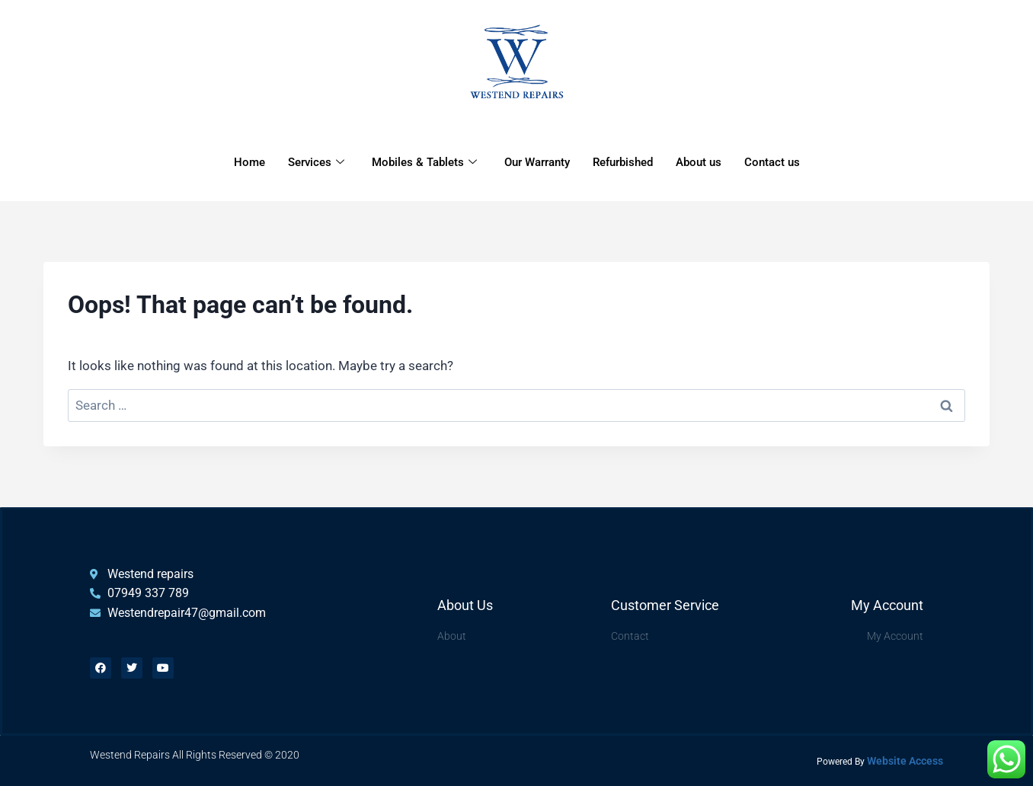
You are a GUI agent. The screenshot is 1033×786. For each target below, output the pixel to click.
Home (249, 162)
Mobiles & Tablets (424, 162)
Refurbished (623, 162)
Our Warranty (537, 162)
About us (698, 162)
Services (316, 162)
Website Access (905, 761)
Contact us (772, 162)
